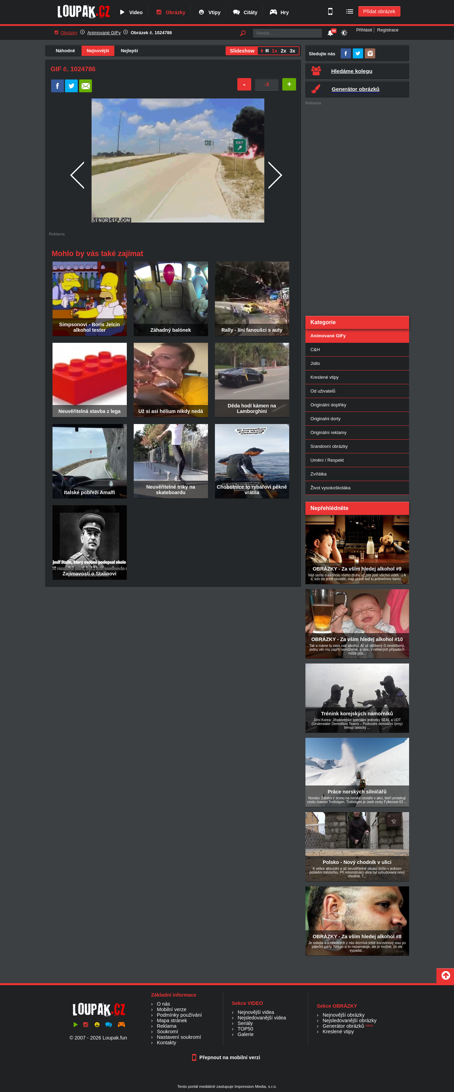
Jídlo (315, 363)
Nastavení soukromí (179, 1037)
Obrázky (170, 12)
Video (130, 12)
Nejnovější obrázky (344, 1015)
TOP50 (245, 1029)
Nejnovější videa (256, 1012)
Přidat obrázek (379, 11)
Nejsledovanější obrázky (350, 1020)
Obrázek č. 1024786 (151, 32)
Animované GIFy (104, 32)
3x (292, 51)
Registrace (388, 29)
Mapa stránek (172, 1020)
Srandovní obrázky (329, 446)
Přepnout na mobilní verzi (227, 1057)
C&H (315, 349)
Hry (279, 12)
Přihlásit (364, 29)
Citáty (244, 12)
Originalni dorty (326, 418)
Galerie (246, 1034)
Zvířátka (319, 474)
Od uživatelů (323, 391)
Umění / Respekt (327, 460)
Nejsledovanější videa (262, 1017)
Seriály (245, 1023)
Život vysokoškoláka (331, 487)
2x (283, 51)
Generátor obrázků (343, 1026)
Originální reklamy (329, 432)
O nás (163, 1004)
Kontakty (166, 1042)
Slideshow (242, 51)
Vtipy (208, 12)
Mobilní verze (172, 1009)
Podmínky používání (179, 1015)
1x (274, 51)
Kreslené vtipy (325, 377)
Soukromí (167, 1031)
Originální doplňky (329, 404)
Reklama (167, 1026)
